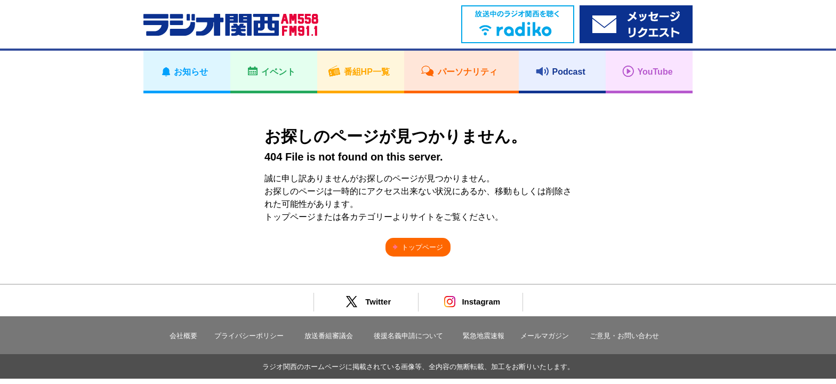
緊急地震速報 (483, 336)
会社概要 (183, 336)
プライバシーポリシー (249, 336)
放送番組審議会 (328, 336)
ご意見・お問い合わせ (624, 336)
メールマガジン (544, 336)
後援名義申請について (408, 336)
